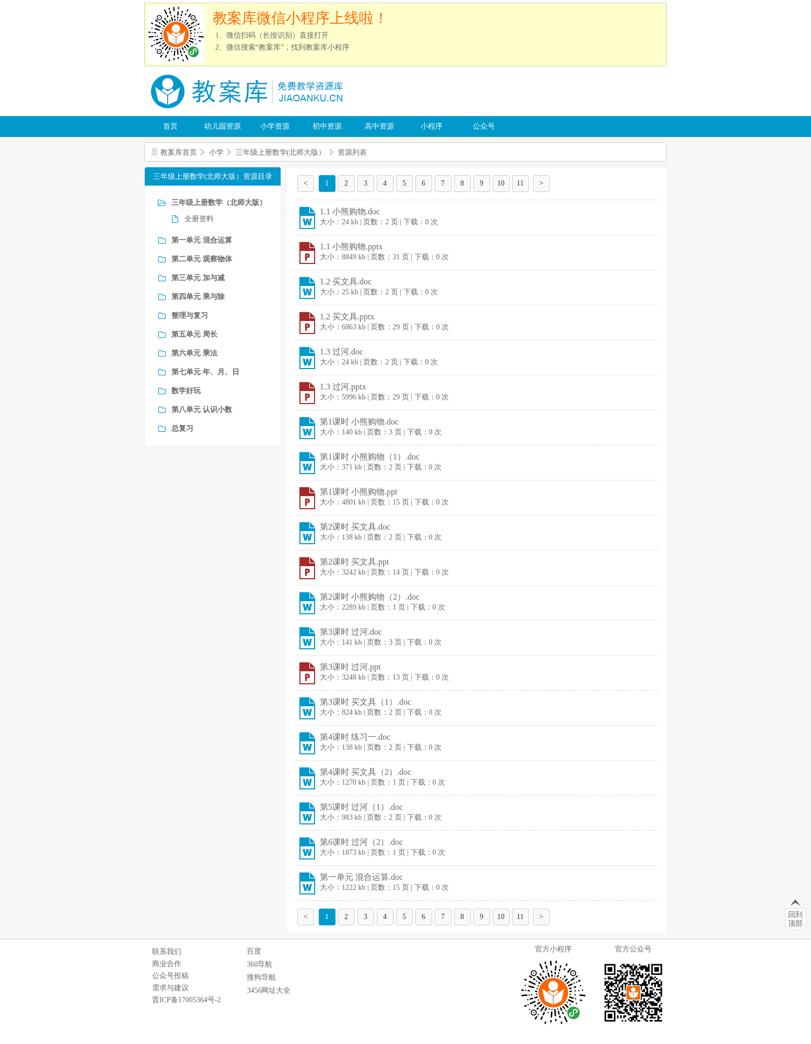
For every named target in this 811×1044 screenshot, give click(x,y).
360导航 (259, 964)
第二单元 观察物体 (201, 259)
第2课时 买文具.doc (355, 526)
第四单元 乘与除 (198, 297)
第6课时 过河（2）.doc (361, 842)
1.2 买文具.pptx (347, 316)
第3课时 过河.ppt (350, 666)
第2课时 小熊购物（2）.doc (370, 596)
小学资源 (274, 126)
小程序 (432, 126)
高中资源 (379, 126)
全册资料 (199, 219)
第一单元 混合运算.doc (361, 877)
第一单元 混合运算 (201, 240)
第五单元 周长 (194, 334)
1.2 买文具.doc (346, 281)
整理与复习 (189, 315)
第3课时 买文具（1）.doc (365, 701)
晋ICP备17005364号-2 (186, 1000)
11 (520, 183)
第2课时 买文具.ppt (354, 561)
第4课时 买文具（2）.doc (365, 771)
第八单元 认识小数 (201, 410)
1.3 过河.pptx (343, 386)
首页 (170, 126)
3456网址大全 (269, 990)
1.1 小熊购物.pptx (351, 246)
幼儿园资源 (222, 126)
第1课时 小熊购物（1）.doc (370, 456)
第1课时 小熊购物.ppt (358, 491)
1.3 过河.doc (341, 351)
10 (501, 183)
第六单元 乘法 (194, 353)
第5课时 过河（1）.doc (361, 806)
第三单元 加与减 (198, 278)
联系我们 (166, 952)
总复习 (182, 428)
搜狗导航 (261, 977)
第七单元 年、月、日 (205, 372)
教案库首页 (178, 152)
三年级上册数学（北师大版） (219, 202)
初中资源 (327, 126)
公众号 (484, 126)
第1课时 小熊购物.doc (359, 421)
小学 (216, 152)
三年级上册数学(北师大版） (281, 152)
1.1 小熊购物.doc (350, 211)
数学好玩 (186, 391)
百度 (254, 951)
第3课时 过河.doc (351, 631)
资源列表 (352, 152)
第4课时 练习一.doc (355, 736)
